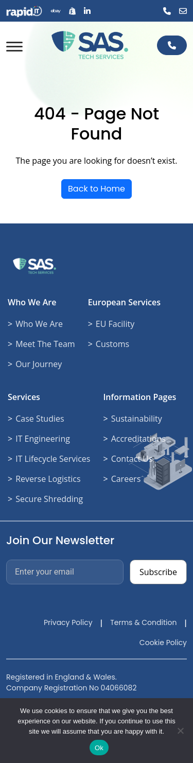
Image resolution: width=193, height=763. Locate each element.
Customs (112, 344)
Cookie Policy (163, 642)
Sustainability (136, 418)
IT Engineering (42, 438)
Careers (126, 478)
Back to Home (96, 189)
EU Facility (115, 324)
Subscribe (158, 572)
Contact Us (132, 458)
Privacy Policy (68, 622)
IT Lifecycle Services (52, 458)
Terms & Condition (143, 622)
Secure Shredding (49, 499)
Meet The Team (45, 344)
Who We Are (32, 302)
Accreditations (138, 438)
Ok (99, 748)
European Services (124, 302)
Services (24, 397)
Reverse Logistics (48, 478)
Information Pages (139, 397)
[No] (180, 730)
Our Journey (38, 364)
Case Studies (39, 418)
